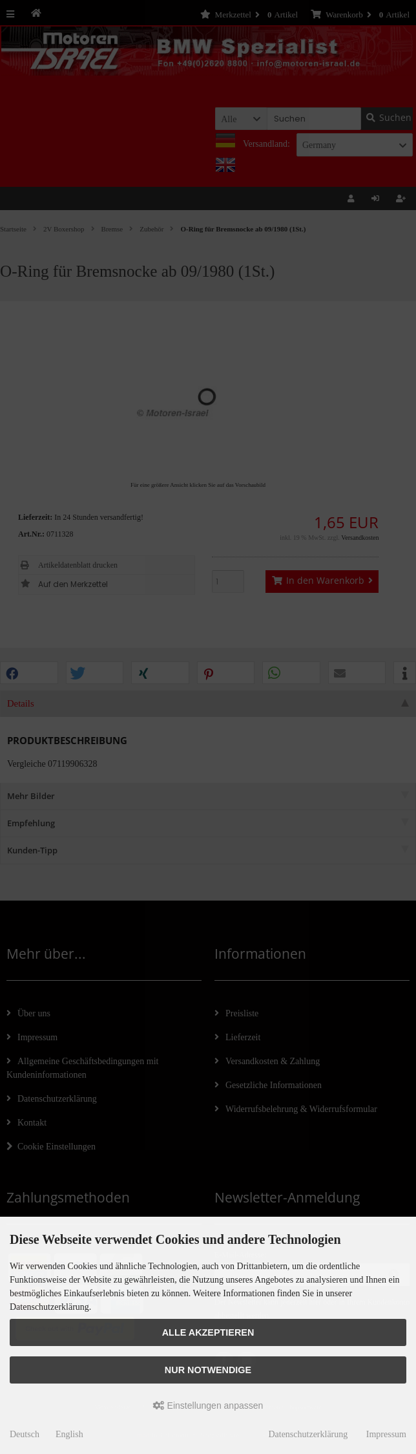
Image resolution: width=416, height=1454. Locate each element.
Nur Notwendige (208, 1370)
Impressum (386, 1434)
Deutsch (24, 1434)
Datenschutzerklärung (308, 1434)
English (69, 1434)
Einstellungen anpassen (208, 1405)
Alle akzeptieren (208, 1332)
